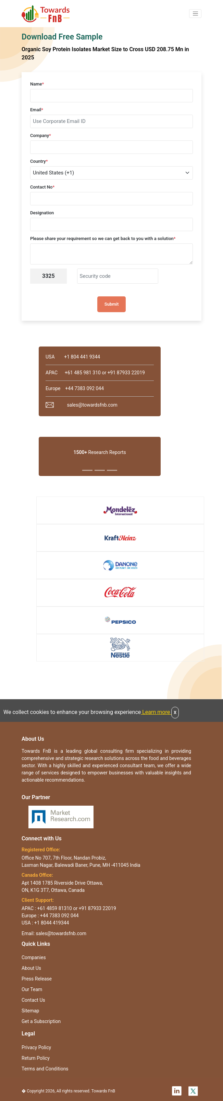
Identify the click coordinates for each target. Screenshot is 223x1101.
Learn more (156, 712)
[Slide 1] (87, 470)
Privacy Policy (36, 1047)
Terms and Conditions (45, 1068)
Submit (111, 304)
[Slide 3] (112, 470)
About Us (31, 968)
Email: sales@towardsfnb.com (54, 933)
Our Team (32, 989)
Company (40, 135)
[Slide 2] (100, 470)
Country (39, 161)
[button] (195, 13)
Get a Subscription (41, 1021)
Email (36, 109)
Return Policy (36, 1058)
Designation (42, 212)
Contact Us (33, 1000)
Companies (34, 957)
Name (37, 84)
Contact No (42, 187)
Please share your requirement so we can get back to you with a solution (103, 238)
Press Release (37, 978)
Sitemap (30, 1010)
